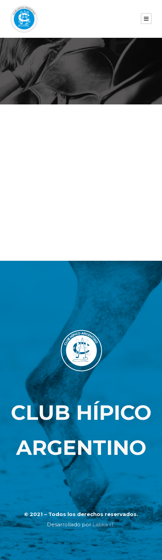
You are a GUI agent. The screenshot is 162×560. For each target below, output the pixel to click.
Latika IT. (103, 524)
